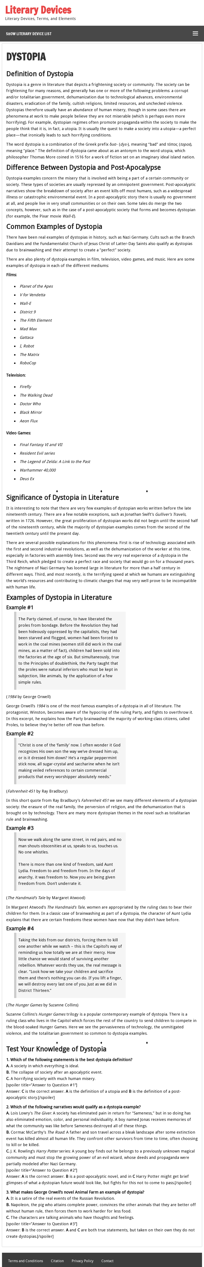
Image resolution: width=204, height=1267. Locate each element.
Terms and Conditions (25, 1261)
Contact (107, 1261)
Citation (57, 1261)
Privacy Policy (83, 1261)
